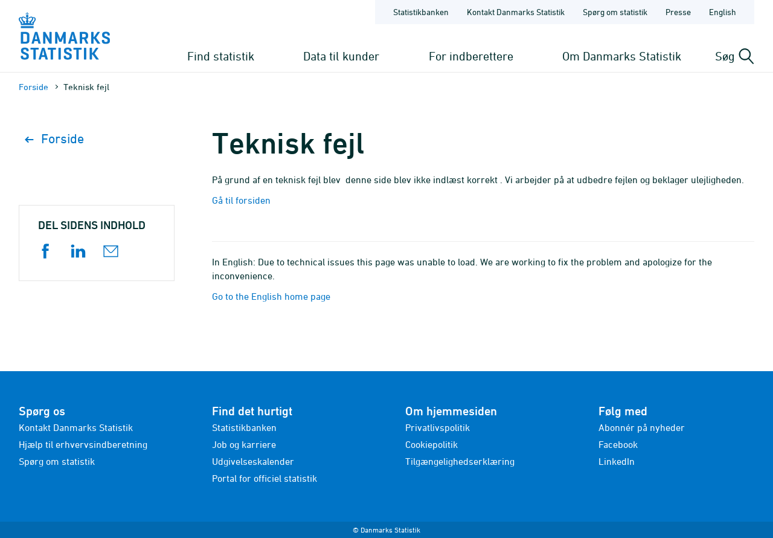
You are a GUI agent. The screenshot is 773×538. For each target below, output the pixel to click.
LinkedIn (616, 461)
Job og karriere (244, 444)
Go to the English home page (271, 296)
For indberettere (471, 56)
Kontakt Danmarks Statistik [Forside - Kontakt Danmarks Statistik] (516, 12)
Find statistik (220, 56)
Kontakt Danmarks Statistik (76, 427)
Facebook (618, 444)
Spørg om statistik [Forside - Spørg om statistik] (615, 12)
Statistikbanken (421, 12)
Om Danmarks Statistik (621, 56)
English (722, 12)
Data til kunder (341, 56)
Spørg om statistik (57, 461)
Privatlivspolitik (437, 427)
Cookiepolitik (431, 444)
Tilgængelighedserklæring (460, 461)
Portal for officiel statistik (264, 478)
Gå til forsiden (241, 200)
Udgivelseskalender (253, 461)
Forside (33, 87)
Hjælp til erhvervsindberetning (83, 444)
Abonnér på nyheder (641, 427)
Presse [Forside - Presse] (678, 12)
